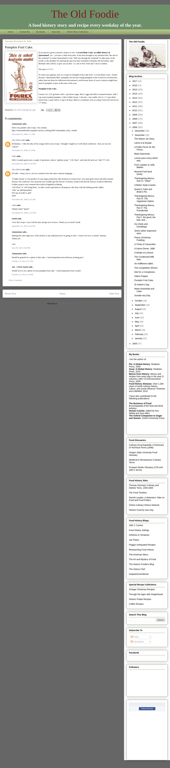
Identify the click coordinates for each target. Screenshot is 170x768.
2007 (135, 123)
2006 (135, 127)
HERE (50, 69)
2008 (135, 119)
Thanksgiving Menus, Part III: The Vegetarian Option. (144, 198)
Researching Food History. (141, 549)
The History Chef (137, 569)
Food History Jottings (139, 530)
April (137, 326)
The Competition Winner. (146, 268)
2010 (135, 110)
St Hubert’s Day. (142, 284)
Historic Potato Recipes (140, 599)
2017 (135, 81)
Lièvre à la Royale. (143, 143)
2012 (135, 102)
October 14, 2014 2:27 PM (22, 261)
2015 (135, 89)
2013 (135, 98)
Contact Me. (24, 32)
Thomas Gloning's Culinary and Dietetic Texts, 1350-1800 (144, 486)
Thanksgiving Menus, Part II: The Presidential (144, 208)
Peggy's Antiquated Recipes (142, 545)
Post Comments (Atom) (67, 303)
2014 (135, 93)
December (140, 131)
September (140, 305)
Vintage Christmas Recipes (142, 589)
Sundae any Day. (142, 295)
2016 (135, 85)
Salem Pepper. (141, 276)
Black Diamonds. (142, 154)
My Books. (40, 32)
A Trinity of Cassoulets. (145, 244)
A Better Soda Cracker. (145, 185)
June (137, 317)
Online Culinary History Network (144, 505)
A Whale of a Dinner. (144, 252)
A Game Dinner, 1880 (144, 248)
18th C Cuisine (136, 525)
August (138, 309)
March (138, 330)
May (137, 321)
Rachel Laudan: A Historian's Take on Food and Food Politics (146, 498)
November (140, 135)
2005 (135, 343)
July (137, 313)
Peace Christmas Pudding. (142, 238)
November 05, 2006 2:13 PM (23, 150)
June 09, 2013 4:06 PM (21, 248)
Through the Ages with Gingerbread (146, 594)
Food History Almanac (140, 384)
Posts (135, 637)
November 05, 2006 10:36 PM (24, 164)
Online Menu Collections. (78, 32)
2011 (135, 106)
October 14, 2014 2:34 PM (22, 274)
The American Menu (138, 554)
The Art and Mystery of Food (142, 559)
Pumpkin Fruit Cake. (144, 280)
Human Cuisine (137, 411)
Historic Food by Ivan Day (141, 510)
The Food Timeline (138, 492)
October (139, 300)
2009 (135, 114)
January (139, 338)
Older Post (114, 293)
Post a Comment (15, 280)
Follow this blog (147, 708)
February (139, 334)
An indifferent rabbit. (143, 263)
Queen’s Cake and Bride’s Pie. (143, 190)
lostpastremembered (139, 574)
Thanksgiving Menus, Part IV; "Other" (144, 179)
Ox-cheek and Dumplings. (141, 225)
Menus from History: (139, 374)
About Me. (56, 32)
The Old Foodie (85, 14)
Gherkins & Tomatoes (139, 535)
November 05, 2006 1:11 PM (23, 134)
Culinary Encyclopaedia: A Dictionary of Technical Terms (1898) (146, 446)
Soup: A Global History (140, 369)
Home (10, 32)
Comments (137, 641)
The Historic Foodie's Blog (141, 564)
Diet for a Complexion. (145, 272)
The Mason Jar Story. (144, 139)
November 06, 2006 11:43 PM (24, 213)
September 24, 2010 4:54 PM (23, 226)
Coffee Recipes (136, 604)
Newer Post (10, 293)
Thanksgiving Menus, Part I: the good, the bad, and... (144, 217)
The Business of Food (140, 403)
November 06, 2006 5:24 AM (23, 199)
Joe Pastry (134, 540)
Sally (14, 156)
